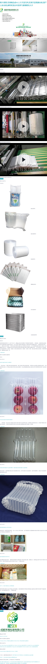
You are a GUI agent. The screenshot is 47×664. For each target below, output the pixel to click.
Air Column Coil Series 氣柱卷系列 (19, 645)
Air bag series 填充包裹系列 (17, 646)
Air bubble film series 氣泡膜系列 (32, 645)
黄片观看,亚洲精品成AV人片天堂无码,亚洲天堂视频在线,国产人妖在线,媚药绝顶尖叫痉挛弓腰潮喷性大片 (23, 4)
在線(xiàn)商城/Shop (6, 21)
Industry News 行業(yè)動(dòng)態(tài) (21, 640)
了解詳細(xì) (2, 352)
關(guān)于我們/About (6, 15)
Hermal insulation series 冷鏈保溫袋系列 (30, 646)
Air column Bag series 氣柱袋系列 (6, 645)
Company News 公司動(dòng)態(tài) (7, 640)
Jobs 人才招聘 (15, 651)
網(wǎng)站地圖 (30, 655)
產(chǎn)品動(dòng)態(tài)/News (8, 18)
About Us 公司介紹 (3, 636)
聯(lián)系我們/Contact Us (7, 19)
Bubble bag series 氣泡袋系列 (5, 646)
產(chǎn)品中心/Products (7, 16)
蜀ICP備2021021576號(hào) (18, 655)
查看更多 (1, 178)
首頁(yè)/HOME (5, 14)
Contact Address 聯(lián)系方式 (6, 651)
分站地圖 (25, 655)
